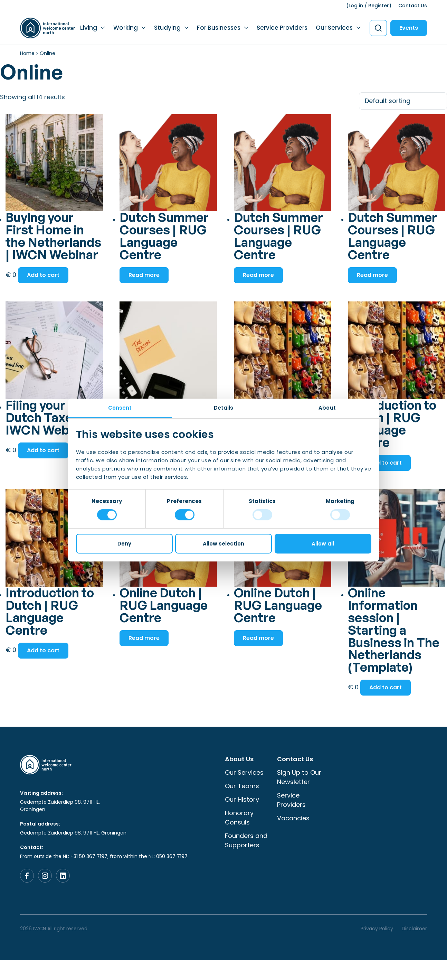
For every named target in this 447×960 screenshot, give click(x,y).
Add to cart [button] (43, 275)
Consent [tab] (120, 407)
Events (408, 28)
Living (88, 28)
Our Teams (242, 786)
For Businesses (218, 28)
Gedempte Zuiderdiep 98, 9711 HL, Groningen (60, 806)
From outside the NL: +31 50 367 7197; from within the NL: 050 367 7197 (104, 856)
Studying (167, 28)
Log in (356, 5)
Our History (242, 799)
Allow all (323, 543)
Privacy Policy (377, 928)
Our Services (334, 28)
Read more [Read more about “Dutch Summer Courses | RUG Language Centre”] (144, 275)
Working (125, 28)
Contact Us (412, 5)
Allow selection (223, 543)
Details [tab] (224, 407)
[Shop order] (403, 101)
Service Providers (282, 28)
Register (378, 5)
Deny (124, 543)
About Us (239, 759)
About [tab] (327, 407)
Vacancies (293, 818)
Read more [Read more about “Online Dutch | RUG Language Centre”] (144, 638)
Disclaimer (414, 928)
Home (27, 53)
